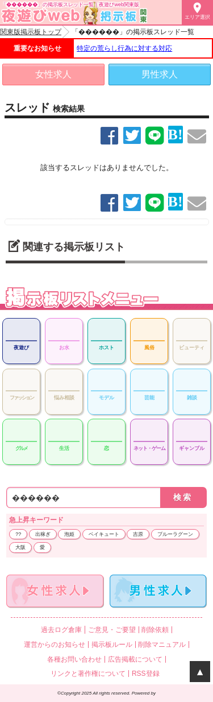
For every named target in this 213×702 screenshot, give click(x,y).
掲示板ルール (111, 645)
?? (18, 534)
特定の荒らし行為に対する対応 (124, 48)
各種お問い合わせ (74, 659)
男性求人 (159, 74)
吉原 (138, 534)
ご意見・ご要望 (112, 630)
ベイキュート (104, 534)
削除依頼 (155, 630)
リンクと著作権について (88, 674)
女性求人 (53, 74)
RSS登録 (146, 674)
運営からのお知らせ (54, 645)
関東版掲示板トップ (30, 32)
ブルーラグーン (175, 534)
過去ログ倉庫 (61, 630)
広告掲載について (135, 659)
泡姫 (69, 534)
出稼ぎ (43, 534)
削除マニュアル (162, 645)
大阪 (20, 547)
